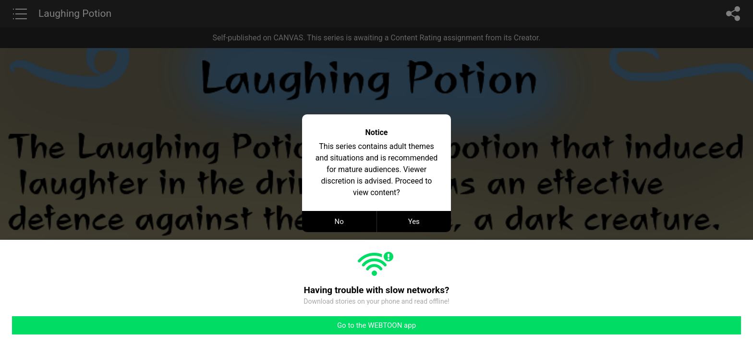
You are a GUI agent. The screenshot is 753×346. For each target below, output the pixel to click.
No (339, 221)
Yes (414, 221)
